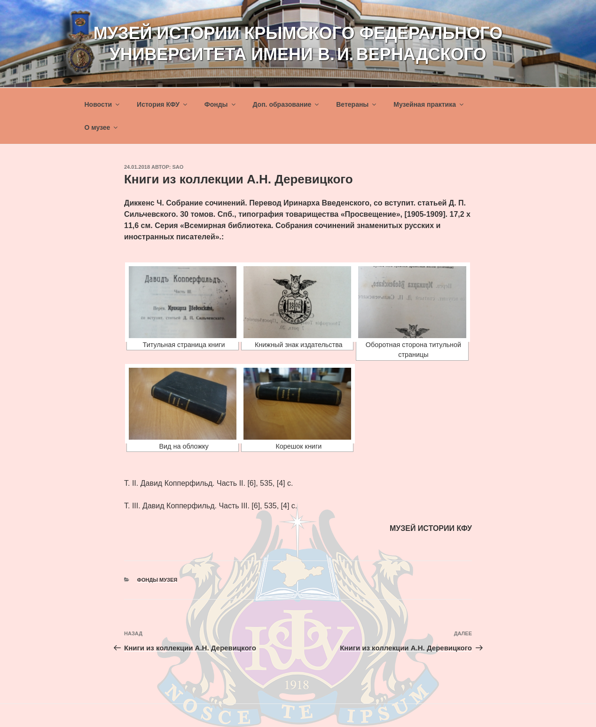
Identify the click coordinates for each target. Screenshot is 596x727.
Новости (103, 104)
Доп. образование (286, 104)
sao (178, 167)
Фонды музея (157, 580)
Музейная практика (429, 104)
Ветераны (356, 104)
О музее (102, 127)
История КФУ (162, 104)
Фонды (220, 104)
